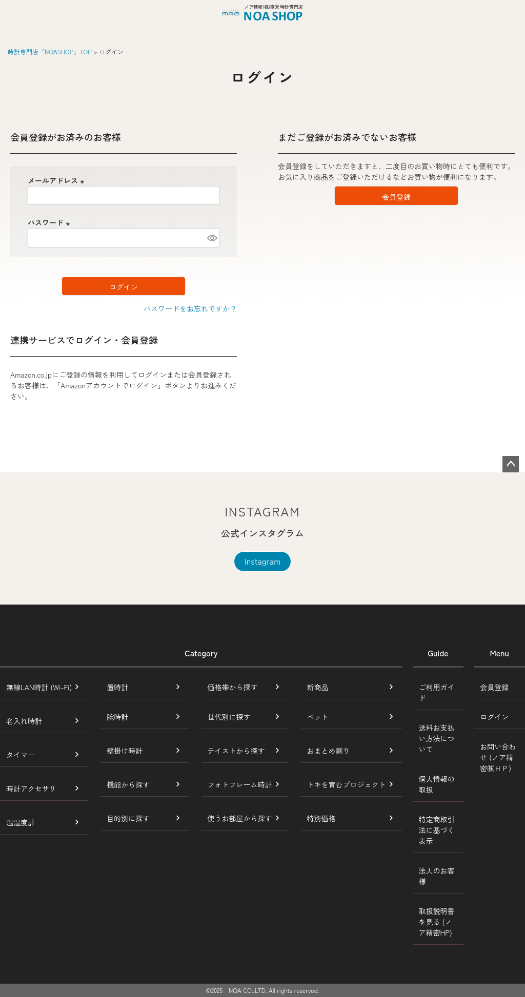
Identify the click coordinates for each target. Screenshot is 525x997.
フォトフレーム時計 (240, 784)
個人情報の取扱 (437, 784)
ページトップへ (510, 464)
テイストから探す (236, 750)
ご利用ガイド (437, 692)
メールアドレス (57, 180)
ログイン (494, 717)
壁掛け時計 (125, 750)
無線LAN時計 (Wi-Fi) (39, 687)
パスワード (50, 222)
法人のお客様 (437, 875)
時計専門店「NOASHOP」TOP (50, 51)
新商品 (318, 687)
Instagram (262, 561)
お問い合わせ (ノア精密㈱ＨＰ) (498, 757)
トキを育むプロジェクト (346, 784)
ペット (318, 717)
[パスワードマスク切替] (212, 238)
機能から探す (128, 784)
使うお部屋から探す (240, 818)
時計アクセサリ (31, 788)
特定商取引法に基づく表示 (437, 830)
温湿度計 (20, 822)
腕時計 (117, 717)
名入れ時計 (24, 721)
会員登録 (494, 687)
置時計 (117, 687)
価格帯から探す (233, 687)
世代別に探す (229, 717)
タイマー (20, 755)
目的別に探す (128, 818)
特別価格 (321, 818)
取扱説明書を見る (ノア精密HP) (437, 922)
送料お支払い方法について (437, 738)
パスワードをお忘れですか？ (190, 308)
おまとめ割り (328, 750)
